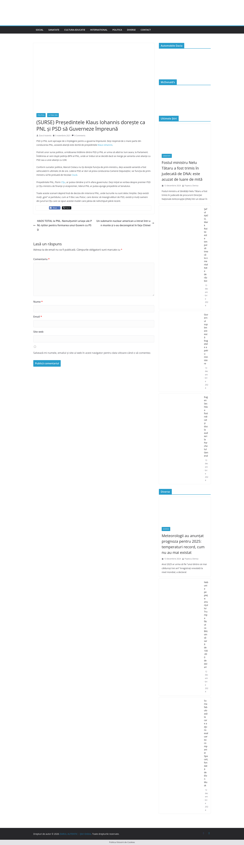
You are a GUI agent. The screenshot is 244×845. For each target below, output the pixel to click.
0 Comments (78, 135)
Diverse (131, 29)
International (98, 29)
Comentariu (41, 259)
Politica (117, 29)
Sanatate (53, 29)
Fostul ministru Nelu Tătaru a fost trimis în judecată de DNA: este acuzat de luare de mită (182, 171)
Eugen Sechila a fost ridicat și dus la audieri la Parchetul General (206, 426)
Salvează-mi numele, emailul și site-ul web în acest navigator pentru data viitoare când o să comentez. (92, 353)
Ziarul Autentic (45, 135)
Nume (38, 301)
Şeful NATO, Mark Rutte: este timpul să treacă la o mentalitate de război (206, 245)
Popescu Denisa (191, 185)
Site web (38, 331)
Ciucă (74, 174)
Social (39, 29)
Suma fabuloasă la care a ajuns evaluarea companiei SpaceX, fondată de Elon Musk (206, 743)
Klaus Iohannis (105, 144)
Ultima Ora (53, 115)
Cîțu (63, 182)
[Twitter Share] (66, 207)
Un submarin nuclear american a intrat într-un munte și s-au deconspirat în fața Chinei (125, 223)
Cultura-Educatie (74, 29)
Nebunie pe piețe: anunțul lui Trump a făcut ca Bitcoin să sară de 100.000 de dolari (206, 625)
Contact (146, 29)
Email (37, 316)
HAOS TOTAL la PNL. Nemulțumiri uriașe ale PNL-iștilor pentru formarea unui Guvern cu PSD (62, 225)
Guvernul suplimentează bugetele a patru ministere (206, 339)
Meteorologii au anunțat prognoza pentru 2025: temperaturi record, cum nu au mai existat (183, 544)
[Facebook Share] (54, 207)
